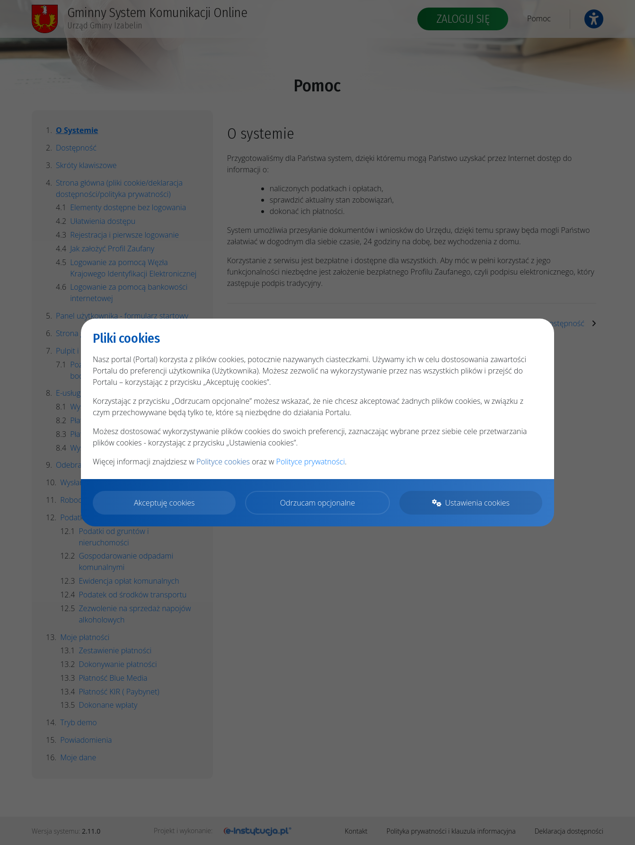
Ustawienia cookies (471, 502)
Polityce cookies (223, 461)
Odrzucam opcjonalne (317, 503)
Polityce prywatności (310, 461)
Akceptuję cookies (164, 503)
